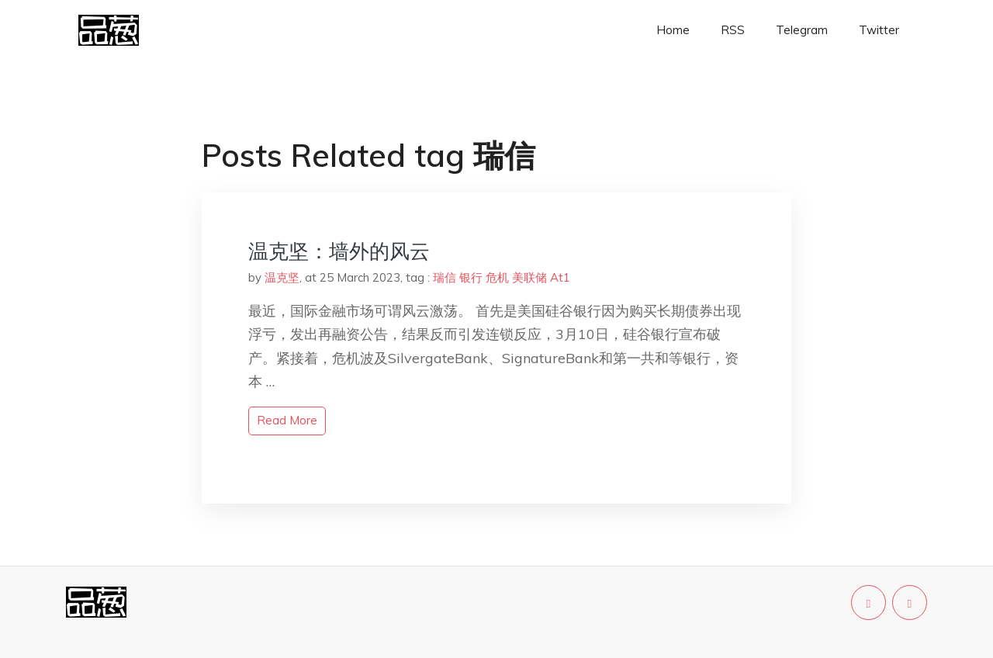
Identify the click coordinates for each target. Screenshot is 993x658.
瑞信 (444, 277)
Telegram (802, 30)
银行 (471, 277)
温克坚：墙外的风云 (339, 251)
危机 (497, 277)
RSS (733, 30)
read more (287, 420)
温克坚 (282, 277)
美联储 (529, 277)
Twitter (879, 30)
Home (673, 30)
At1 (560, 277)
